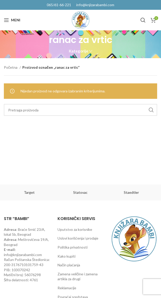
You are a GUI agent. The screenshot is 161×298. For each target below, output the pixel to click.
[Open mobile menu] (12, 20)
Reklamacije (67, 288)
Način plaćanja (69, 265)
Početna (11, 67)
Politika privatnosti (73, 247)
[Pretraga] (143, 20)
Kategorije (78, 51)
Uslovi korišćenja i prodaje (78, 238)
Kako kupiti (66, 256)
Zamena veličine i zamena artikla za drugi (78, 276)
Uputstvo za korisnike (75, 229)
